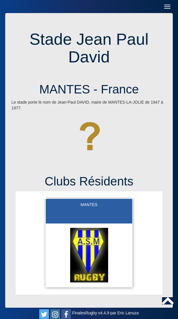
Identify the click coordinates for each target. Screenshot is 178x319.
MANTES (89, 204)
